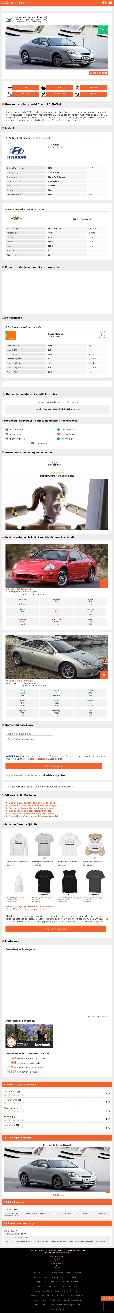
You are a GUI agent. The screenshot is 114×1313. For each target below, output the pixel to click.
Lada (75, 1286)
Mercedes (35, 1295)
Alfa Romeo (38, 1272)
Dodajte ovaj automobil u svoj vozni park (32, 803)
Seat (59, 1300)
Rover (45, 1300)
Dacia (67, 1277)
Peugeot (70, 1295)
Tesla (52, 1305)
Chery (67, 1272)
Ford (52, 1282)
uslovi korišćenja (57, 1261)
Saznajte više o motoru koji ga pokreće (31, 808)
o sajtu (57, 1258)
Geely (58, 1282)
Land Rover (47, 1291)
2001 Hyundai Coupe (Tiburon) (57, 1145)
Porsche (79, 1295)
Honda (66, 1282)
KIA (69, 1286)
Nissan (55, 1295)
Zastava (53, 1309)
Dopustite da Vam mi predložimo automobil (33, 816)
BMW (54, 1272)
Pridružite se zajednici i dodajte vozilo (58, 409)
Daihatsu (76, 1277)
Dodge (38, 1282)
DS (61, 1277)
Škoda (61, 1309)
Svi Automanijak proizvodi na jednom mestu (30, 906)
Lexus (57, 1291)
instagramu (97, 921)
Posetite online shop (56, 929)
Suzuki (44, 1305)
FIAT (46, 1282)
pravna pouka (57, 1263)
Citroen (46, 1277)
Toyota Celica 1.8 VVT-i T (20, 680)
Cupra (55, 1277)
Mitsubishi (45, 1295)
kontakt (57, 1267)
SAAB (52, 1300)
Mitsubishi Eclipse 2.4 (18, 589)
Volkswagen (69, 1305)
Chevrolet (77, 1272)
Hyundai (75, 1282)
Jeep (55, 1286)
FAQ (57, 1265)
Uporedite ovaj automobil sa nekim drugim (33, 805)
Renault (36, 1300)
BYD (61, 1272)
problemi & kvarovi (39, 138)
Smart (66, 1300)
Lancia (37, 1291)
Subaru (36, 1305)
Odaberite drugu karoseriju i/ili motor (30, 811)
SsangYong (76, 1300)
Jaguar (48, 1286)
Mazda (76, 1291)
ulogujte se (11, 775)
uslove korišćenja (39, 759)
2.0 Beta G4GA (55, 147)
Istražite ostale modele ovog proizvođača (32, 813)
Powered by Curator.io (97, 1016)
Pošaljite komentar (53, 766)
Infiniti (40, 1286)
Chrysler (37, 1277)
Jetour (62, 1286)
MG (63, 1291)
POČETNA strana (57, 1256)
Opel (62, 1295)
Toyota (59, 1305)
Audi (47, 1272)
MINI (69, 1291)
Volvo (79, 1305)
